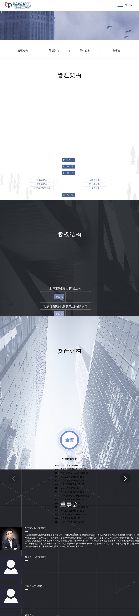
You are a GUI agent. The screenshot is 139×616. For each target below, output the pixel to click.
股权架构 (54, 50)
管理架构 (23, 50)
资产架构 (85, 50)
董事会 (116, 50)
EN (130, 5)
